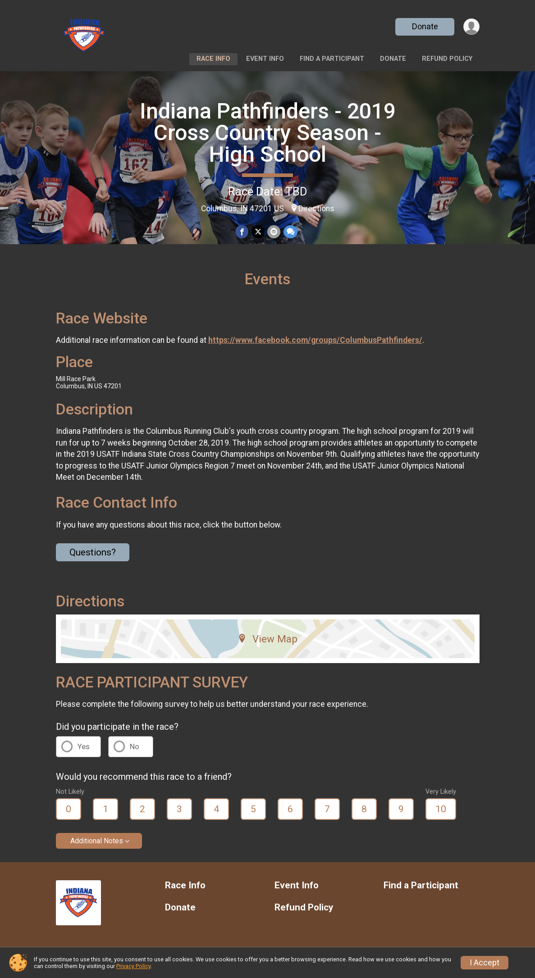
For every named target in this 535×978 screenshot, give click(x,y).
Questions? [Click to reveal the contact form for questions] (92, 552)
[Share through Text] (290, 231)
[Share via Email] (273, 231)
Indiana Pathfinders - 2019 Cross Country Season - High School (268, 132)
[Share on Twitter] (258, 231)
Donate (424, 26)
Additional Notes (96, 841)
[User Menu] (471, 26)
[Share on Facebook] (242, 231)
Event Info (265, 59)
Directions (316, 208)
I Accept (484, 962)
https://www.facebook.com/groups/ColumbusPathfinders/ (315, 340)
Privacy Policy (133, 966)
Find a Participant (332, 59)
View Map (267, 639)
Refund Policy (447, 59)
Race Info (213, 59)
